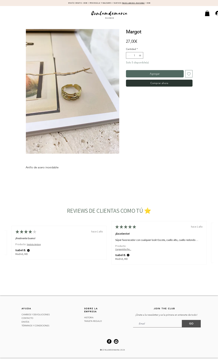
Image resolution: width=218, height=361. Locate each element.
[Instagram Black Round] (116, 341)
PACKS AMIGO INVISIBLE (133, 3)
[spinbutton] (134, 55)
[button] (207, 13)
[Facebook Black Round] (109, 341)
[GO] (191, 323)
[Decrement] (129, 55)
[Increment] (140, 55)
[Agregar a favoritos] (189, 73)
